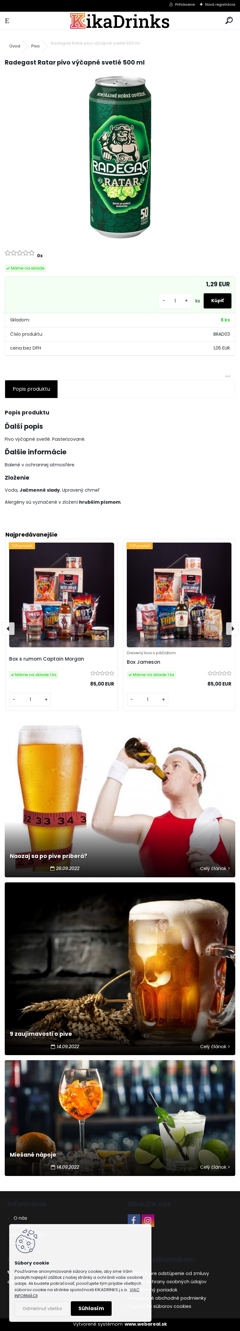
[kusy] (175, 301)
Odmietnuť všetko (42, 1309)
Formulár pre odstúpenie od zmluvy (168, 1273)
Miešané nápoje (33, 1155)
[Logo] (119, 21)
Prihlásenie (185, 4)
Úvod (14, 46)
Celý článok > (215, 868)
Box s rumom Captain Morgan (46, 659)
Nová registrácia (220, 4)
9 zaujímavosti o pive (41, 1034)
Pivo (35, 46)
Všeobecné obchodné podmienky (167, 1298)
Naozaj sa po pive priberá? (48, 856)
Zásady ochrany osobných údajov (167, 1281)
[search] (229, 20)
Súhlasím (91, 1308)
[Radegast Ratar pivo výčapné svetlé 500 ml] (120, 157)
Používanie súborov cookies (159, 1306)
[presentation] (8, 628)
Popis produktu (31, 389)
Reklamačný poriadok (152, 1290)
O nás (19, 1218)
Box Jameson (143, 662)
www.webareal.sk (146, 1324)
